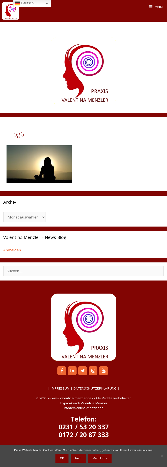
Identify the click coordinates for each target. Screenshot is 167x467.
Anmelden (12, 249)
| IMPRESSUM (59, 388)
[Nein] (161, 456)
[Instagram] (93, 370)
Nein (78, 458)
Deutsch (24, 3)
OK (62, 458)
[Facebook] (61, 370)
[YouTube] (103, 370)
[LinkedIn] (72, 370)
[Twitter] (82, 370)
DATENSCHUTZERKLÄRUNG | (96, 388)
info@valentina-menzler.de (84, 408)
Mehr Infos (100, 458)
